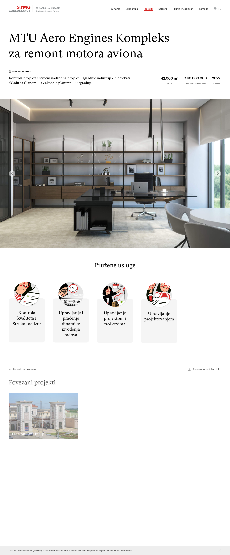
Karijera (162, 8)
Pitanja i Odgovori (183, 8)
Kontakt (203, 8)
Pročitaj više (27, 285)
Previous (12, 174)
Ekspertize (132, 8)
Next (218, 174)
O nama (115, 8)
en (219, 8)
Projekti (148, 8)
